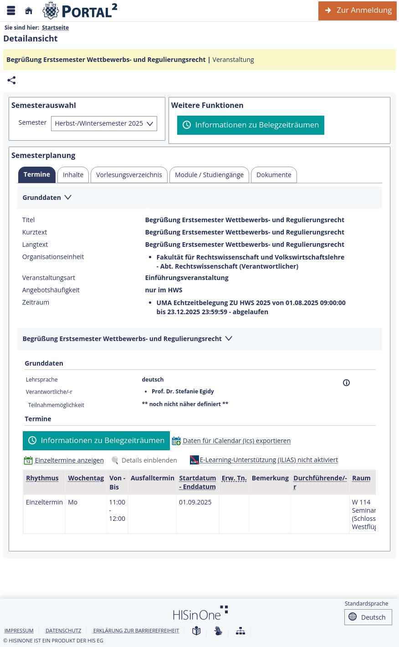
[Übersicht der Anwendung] (240, 631)
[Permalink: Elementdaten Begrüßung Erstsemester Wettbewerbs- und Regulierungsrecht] (11, 80)
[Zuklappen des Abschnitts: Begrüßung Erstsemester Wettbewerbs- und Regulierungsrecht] (199, 339)
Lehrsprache (42, 379)
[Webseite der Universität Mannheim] (80, 10)
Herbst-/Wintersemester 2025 (99, 123)
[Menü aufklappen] (11, 10)
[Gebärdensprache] (218, 631)
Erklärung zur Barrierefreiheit (136, 630)
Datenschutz (63, 630)
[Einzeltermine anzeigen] (66, 460)
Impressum (19, 630)
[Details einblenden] (146, 460)
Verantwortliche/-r (49, 392)
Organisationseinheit (53, 257)
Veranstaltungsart (48, 278)
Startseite (55, 27)
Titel (28, 220)
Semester (33, 122)
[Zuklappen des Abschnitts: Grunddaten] (199, 198)
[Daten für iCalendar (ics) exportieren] (233, 440)
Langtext (35, 244)
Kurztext (34, 232)
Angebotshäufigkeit (51, 290)
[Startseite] (29, 11)
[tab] (37, 175)
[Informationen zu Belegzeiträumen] (250, 125)
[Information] (346, 382)
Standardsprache (367, 603)
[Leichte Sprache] (196, 631)
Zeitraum (35, 302)
